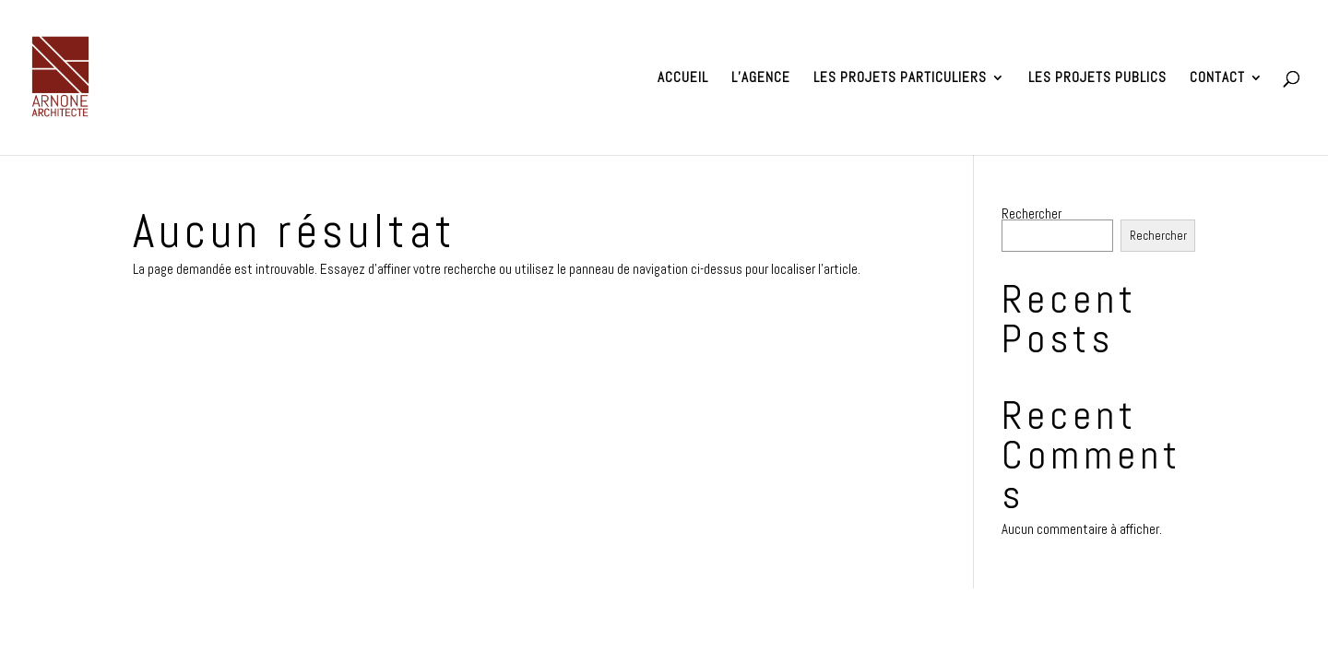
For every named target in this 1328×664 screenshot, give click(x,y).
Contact (1217, 78)
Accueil (683, 78)
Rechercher (1031, 213)
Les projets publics (1097, 78)
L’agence (760, 78)
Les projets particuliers (900, 78)
